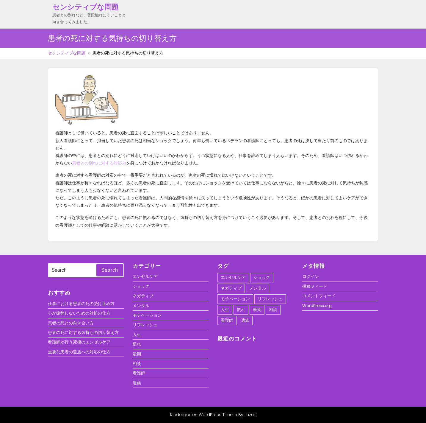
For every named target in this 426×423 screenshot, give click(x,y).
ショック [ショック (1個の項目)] (261, 277)
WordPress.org (317, 306)
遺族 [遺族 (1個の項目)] (245, 320)
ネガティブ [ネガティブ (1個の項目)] (231, 288)
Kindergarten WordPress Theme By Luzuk (213, 415)
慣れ (137, 344)
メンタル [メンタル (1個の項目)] (257, 288)
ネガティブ (143, 296)
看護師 (139, 373)
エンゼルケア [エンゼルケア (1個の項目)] (233, 277)
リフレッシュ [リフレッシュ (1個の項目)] (270, 299)
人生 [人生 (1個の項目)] (225, 309)
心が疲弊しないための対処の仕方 (79, 313)
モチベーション (147, 315)
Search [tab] (109, 270)
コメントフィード (319, 296)
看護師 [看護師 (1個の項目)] (227, 320)
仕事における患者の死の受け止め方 (81, 304)
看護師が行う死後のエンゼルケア (79, 342)
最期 (137, 354)
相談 (137, 363)
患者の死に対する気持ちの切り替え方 (83, 332)
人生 (137, 335)
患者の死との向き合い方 (71, 323)
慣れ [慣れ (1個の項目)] (241, 309)
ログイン (310, 276)
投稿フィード (314, 286)
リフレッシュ (145, 325)
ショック (141, 286)
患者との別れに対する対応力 (99, 163)
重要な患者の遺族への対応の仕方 (79, 352)
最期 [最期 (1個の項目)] (257, 309)
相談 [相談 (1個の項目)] (273, 309)
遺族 (137, 383)
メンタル (141, 306)
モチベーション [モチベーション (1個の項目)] (235, 299)
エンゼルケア (145, 276)
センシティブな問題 (85, 7)
